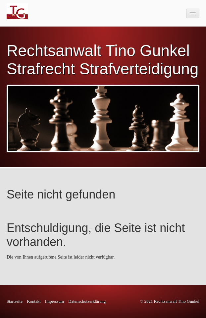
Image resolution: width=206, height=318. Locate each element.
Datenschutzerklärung (87, 301)
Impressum (54, 301)
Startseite (15, 301)
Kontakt (33, 301)
